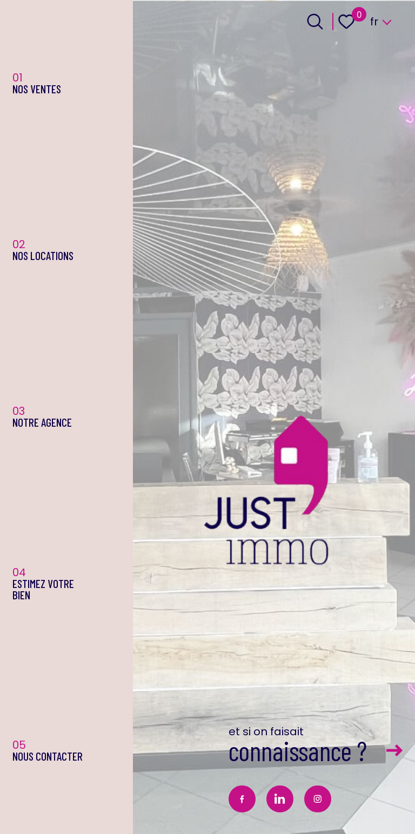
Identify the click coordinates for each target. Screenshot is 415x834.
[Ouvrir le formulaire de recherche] (315, 21)
